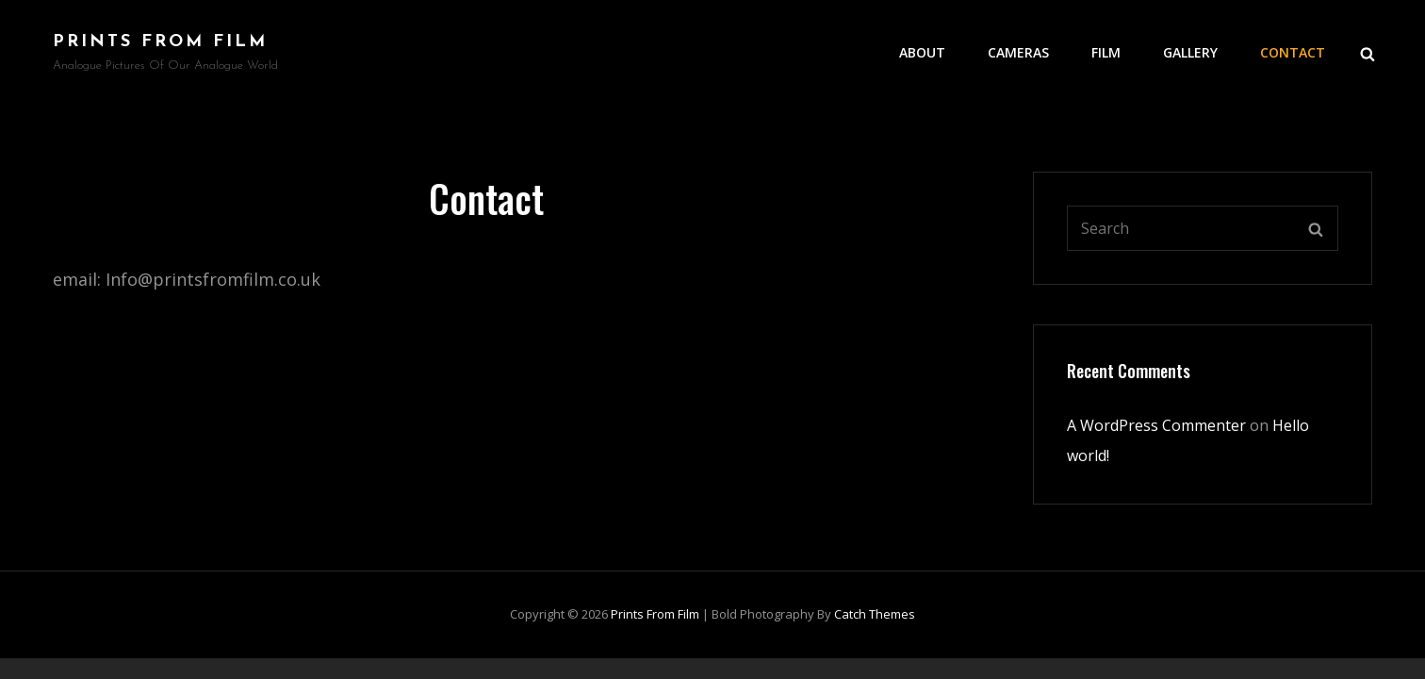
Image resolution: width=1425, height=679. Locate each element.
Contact (1292, 52)
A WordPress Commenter (1156, 425)
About (922, 52)
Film (1106, 52)
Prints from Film (160, 42)
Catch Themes (874, 613)
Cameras (1018, 52)
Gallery (1190, 52)
